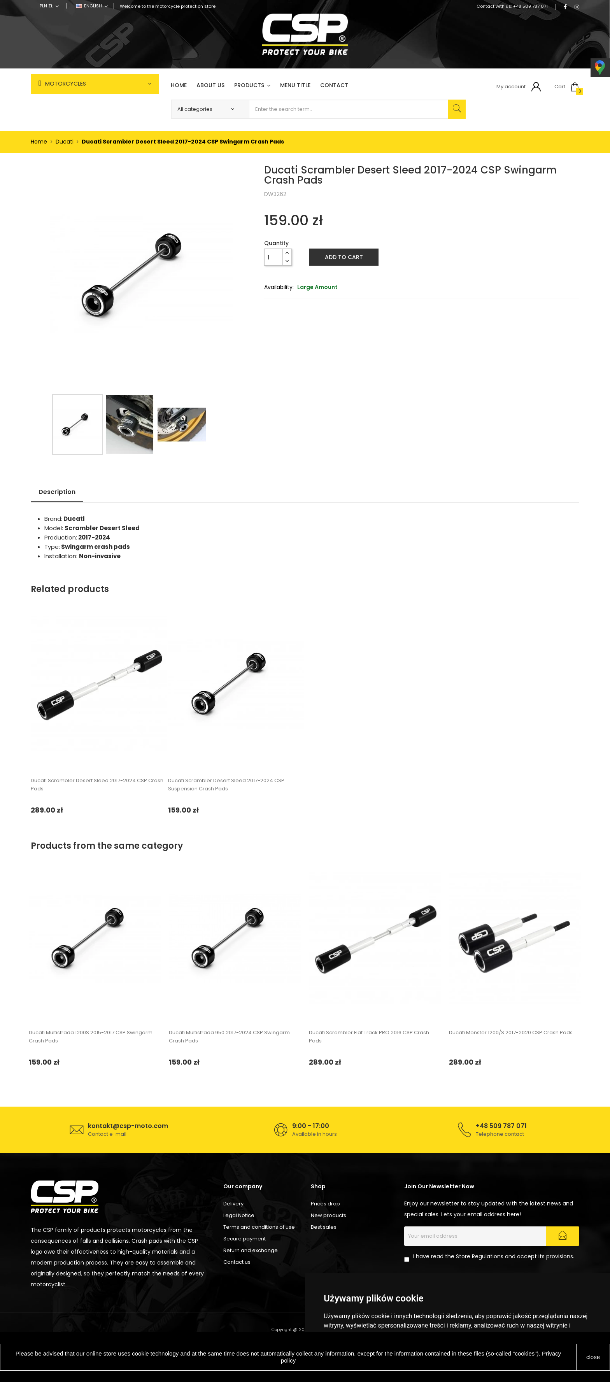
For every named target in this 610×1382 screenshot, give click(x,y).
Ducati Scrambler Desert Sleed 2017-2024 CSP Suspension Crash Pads (226, 784)
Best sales (324, 1227)
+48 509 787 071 (530, 6)
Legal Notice (238, 1215)
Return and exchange (250, 1250)
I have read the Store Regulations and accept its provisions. (493, 1256)
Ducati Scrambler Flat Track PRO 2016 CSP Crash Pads (369, 1036)
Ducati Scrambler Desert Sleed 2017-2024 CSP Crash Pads (97, 784)
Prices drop (325, 1203)
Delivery (233, 1203)
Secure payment (244, 1238)
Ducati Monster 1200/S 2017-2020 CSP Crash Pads (511, 1032)
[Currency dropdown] (49, 6)
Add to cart (344, 257)
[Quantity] (273, 257)
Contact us (237, 1262)
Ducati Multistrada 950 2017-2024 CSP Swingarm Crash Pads (229, 1036)
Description (57, 491)
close (593, 1357)
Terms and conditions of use (259, 1227)
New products (328, 1215)
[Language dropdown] (92, 6)
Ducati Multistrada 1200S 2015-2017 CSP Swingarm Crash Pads (90, 1036)
